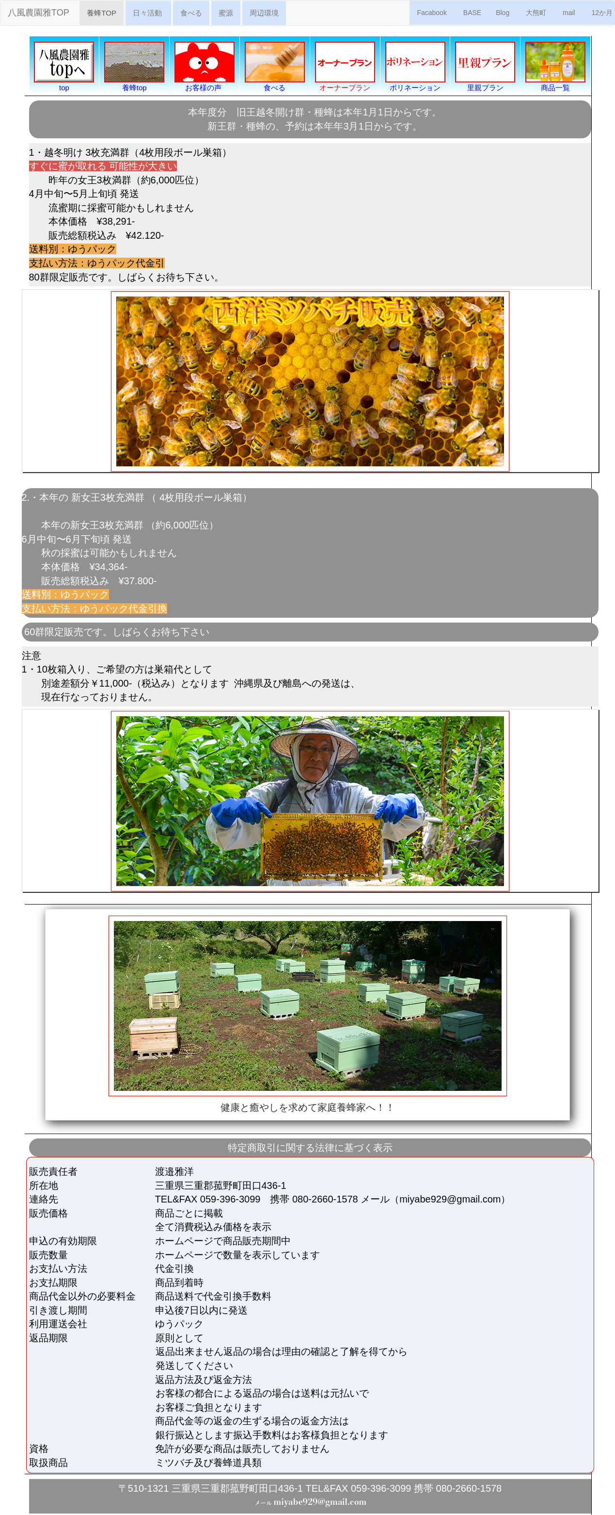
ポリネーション (415, 67)
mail (570, 12)
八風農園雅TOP (39, 12)
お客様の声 (204, 67)
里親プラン (485, 67)
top (64, 67)
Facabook (432, 12)
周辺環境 (264, 13)
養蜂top (134, 67)
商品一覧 (555, 67)
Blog (503, 12)
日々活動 (148, 13)
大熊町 (537, 12)
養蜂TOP (105, 12)
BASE (472, 12)
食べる (191, 13)
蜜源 (226, 13)
